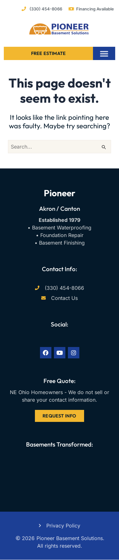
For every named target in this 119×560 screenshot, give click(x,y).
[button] (104, 53)
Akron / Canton (59, 208)
